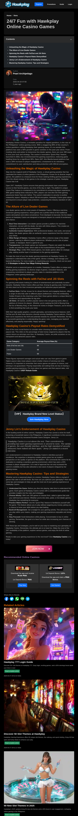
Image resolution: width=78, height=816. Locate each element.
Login (70, 4)
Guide (62, 4)
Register (39, 4)
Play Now (22, 585)
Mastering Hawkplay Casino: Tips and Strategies (29, 63)
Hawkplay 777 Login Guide (18, 662)
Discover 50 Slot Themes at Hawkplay (24, 734)
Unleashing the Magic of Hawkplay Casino (26, 47)
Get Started (55, 585)
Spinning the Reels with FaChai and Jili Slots (27, 53)
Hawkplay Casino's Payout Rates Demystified (27, 57)
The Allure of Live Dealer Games (22, 50)
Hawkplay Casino (60, 537)
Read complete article (12, 671)
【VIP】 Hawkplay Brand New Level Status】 (39, 414)
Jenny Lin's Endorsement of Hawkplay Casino (28, 60)
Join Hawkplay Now (39, 419)
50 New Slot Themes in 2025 (19, 805)
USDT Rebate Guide (29, 370)
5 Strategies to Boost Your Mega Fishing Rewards (28, 263)
